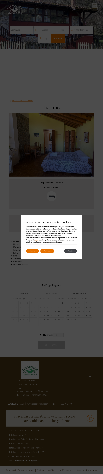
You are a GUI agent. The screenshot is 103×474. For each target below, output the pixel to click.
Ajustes (70, 251)
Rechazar (48, 251)
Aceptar (33, 251)
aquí (36, 240)
